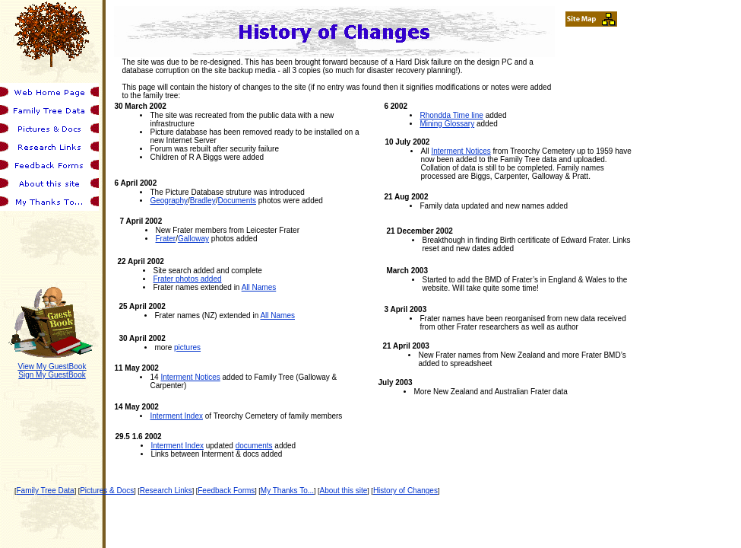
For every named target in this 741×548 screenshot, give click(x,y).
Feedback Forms (226, 490)
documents (254, 445)
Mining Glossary (447, 123)
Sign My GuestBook (51, 375)
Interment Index (176, 416)
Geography (168, 200)
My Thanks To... (287, 490)
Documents (236, 200)
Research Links (166, 490)
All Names (259, 287)
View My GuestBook (52, 366)
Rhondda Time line (451, 115)
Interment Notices (190, 377)
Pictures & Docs (107, 490)
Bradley (203, 200)
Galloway (193, 238)
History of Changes (405, 490)
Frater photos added (187, 279)
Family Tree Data (45, 490)
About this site (344, 490)
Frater (165, 238)
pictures (187, 347)
